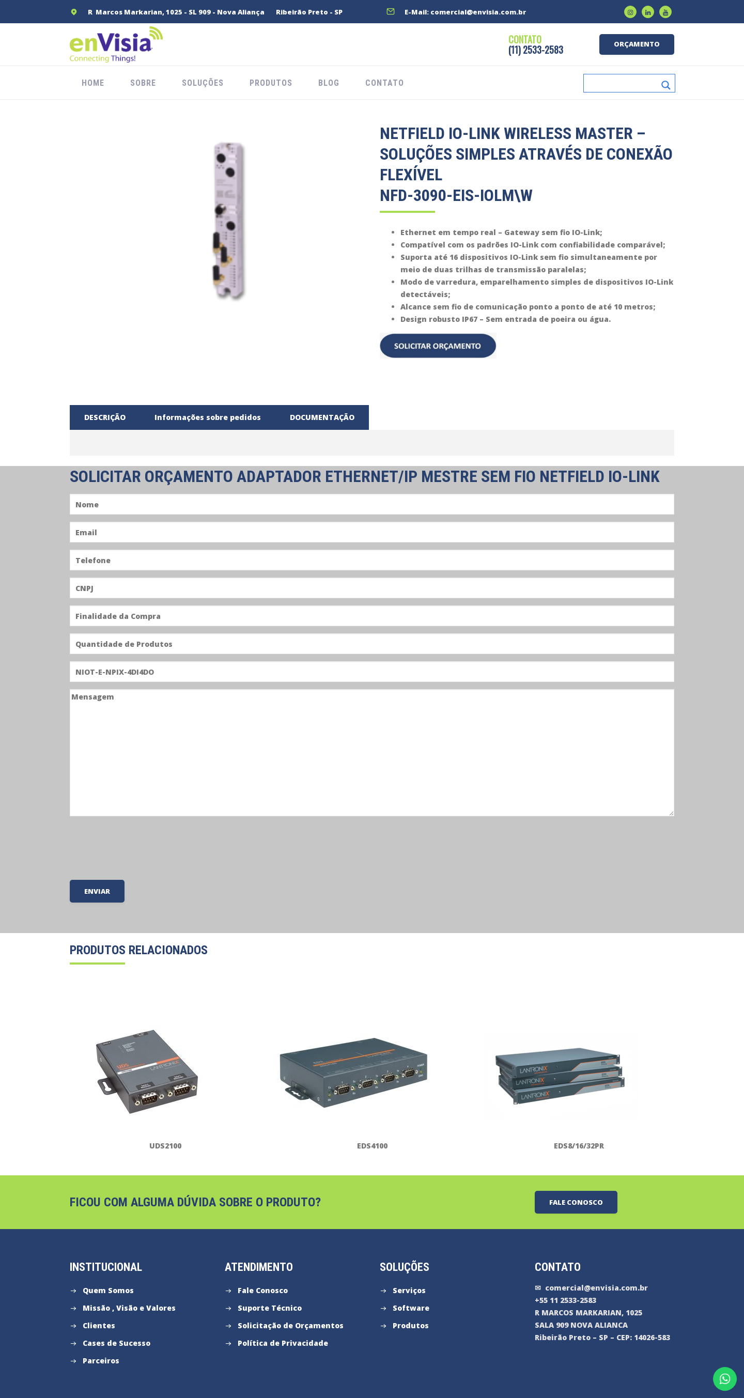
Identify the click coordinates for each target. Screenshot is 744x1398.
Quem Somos (108, 1290)
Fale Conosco (263, 1290)
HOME (93, 83)
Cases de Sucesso (116, 1343)
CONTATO (384, 83)
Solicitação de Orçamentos (291, 1325)
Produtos (411, 1325)
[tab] (105, 417)
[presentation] (148, 847)
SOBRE (143, 83)
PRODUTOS (271, 83)
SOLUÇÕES (203, 83)
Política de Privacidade (283, 1343)
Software (411, 1308)
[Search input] (623, 83)
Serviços (409, 1290)
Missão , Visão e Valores (129, 1308)
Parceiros (101, 1360)
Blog (328, 83)
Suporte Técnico (270, 1308)
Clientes (99, 1325)
